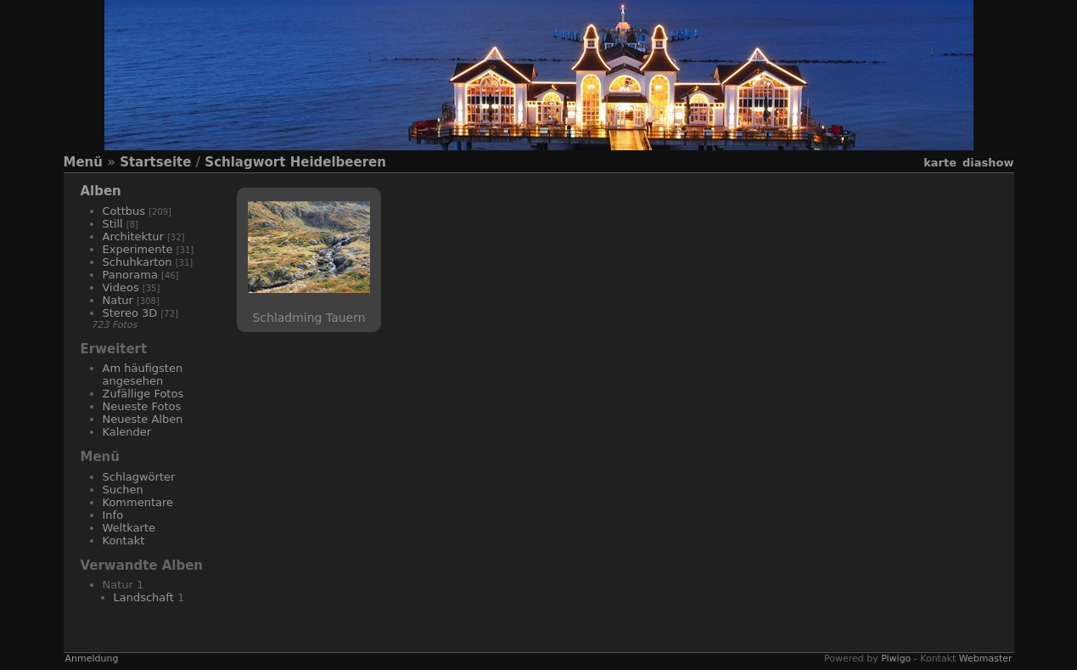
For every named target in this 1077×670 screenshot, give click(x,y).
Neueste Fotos (142, 406)
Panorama (130, 274)
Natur (118, 300)
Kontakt (124, 540)
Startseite (155, 162)
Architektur (133, 236)
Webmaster (985, 658)
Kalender (127, 431)
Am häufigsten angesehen (143, 374)
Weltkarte (129, 527)
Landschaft (144, 597)
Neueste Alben (143, 419)
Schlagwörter (139, 476)
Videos (121, 287)
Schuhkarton (137, 262)
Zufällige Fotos (143, 393)
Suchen (123, 489)
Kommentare (138, 502)
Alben (101, 191)
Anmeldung (92, 658)
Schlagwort (245, 162)
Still (113, 223)
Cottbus (124, 211)
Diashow (987, 162)
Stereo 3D (130, 313)
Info (113, 515)
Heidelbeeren (338, 162)
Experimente (138, 249)
